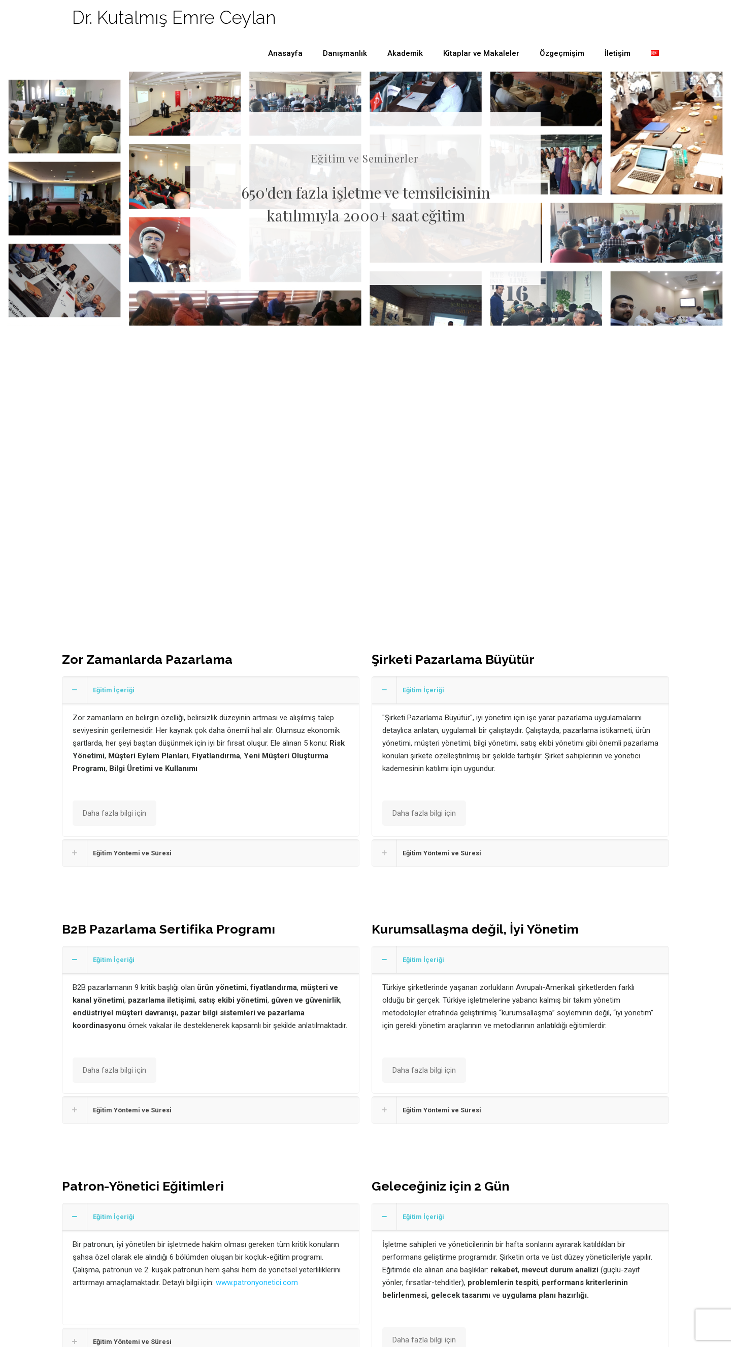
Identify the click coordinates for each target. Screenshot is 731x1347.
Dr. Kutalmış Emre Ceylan (174, 17)
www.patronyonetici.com (257, 1282)
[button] (210, 756)
